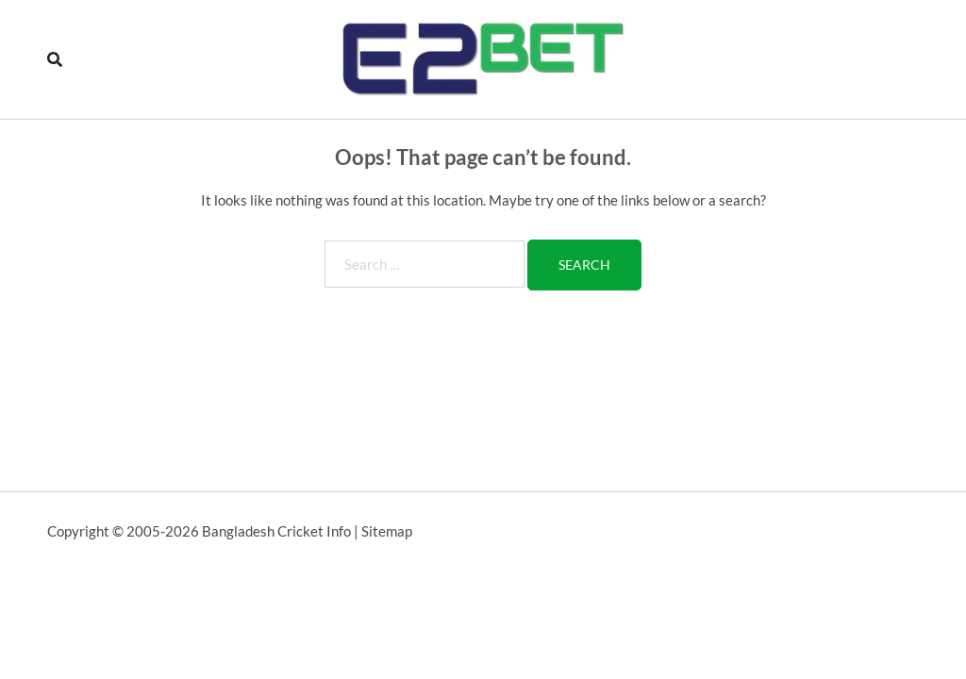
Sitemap (386, 530)
